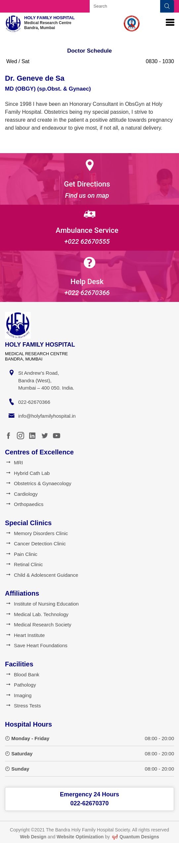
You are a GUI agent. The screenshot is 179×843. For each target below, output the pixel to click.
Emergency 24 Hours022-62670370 (89, 799)
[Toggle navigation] (170, 22)
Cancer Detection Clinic (35, 543)
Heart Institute (25, 635)
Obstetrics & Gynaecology (38, 483)
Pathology (20, 685)
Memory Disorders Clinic (36, 533)
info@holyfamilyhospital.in (47, 416)
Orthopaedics (24, 504)
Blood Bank (22, 674)
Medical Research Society (38, 624)
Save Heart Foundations (36, 645)
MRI (14, 462)
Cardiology (21, 494)
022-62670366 (34, 402)
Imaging (18, 695)
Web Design (33, 836)
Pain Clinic (21, 554)
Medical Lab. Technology (36, 614)
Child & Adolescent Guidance (41, 575)
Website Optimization (80, 836)
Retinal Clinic (24, 564)
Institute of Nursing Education (42, 604)
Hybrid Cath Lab (27, 473)
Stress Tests (23, 705)
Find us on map (87, 195)
